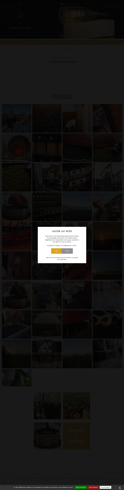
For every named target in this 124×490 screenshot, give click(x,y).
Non (67, 251)
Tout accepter (81, 487)
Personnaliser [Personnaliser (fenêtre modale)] (105, 487)
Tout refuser (93, 487)
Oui (56, 251)
